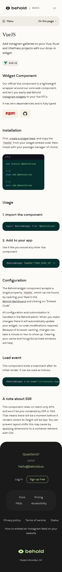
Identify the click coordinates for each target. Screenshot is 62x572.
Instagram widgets (14, 96)
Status (55, 520)
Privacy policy (12, 520)
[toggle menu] (55, 8)
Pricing (38, 497)
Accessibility (38, 503)
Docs (22, 497)
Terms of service (35, 520)
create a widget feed (22, 138)
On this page (46, 21)
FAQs (19, 503)
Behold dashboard (14, 301)
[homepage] (16, 8)
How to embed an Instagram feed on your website (31, 531)
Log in (19, 479)
